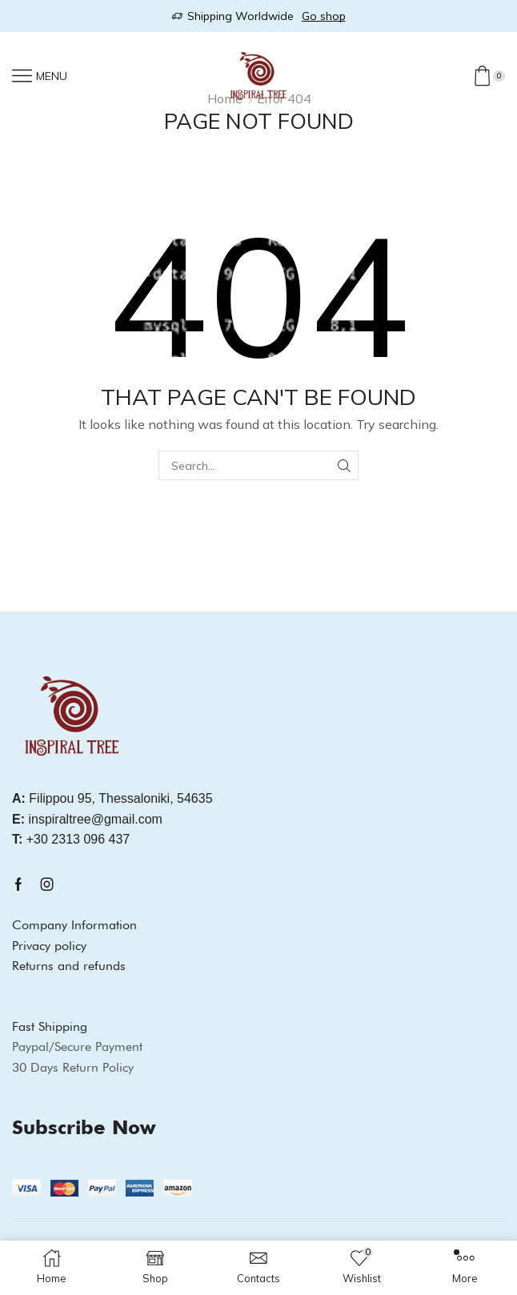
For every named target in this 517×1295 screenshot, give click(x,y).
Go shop (324, 16)
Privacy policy (49, 945)
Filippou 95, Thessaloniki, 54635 (112, 798)
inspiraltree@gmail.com (87, 819)
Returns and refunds (69, 965)
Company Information (74, 924)
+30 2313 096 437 (71, 839)
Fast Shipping (49, 1026)
